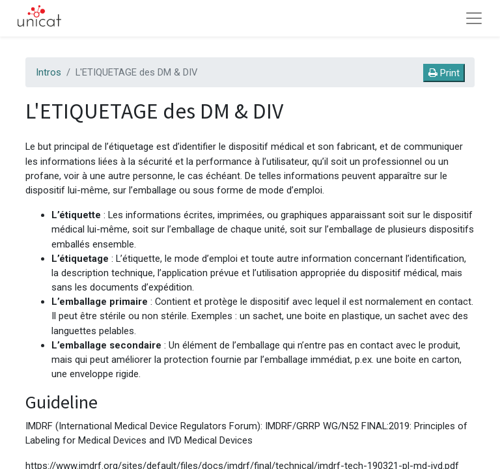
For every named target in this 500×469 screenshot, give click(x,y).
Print (444, 73)
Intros (48, 72)
